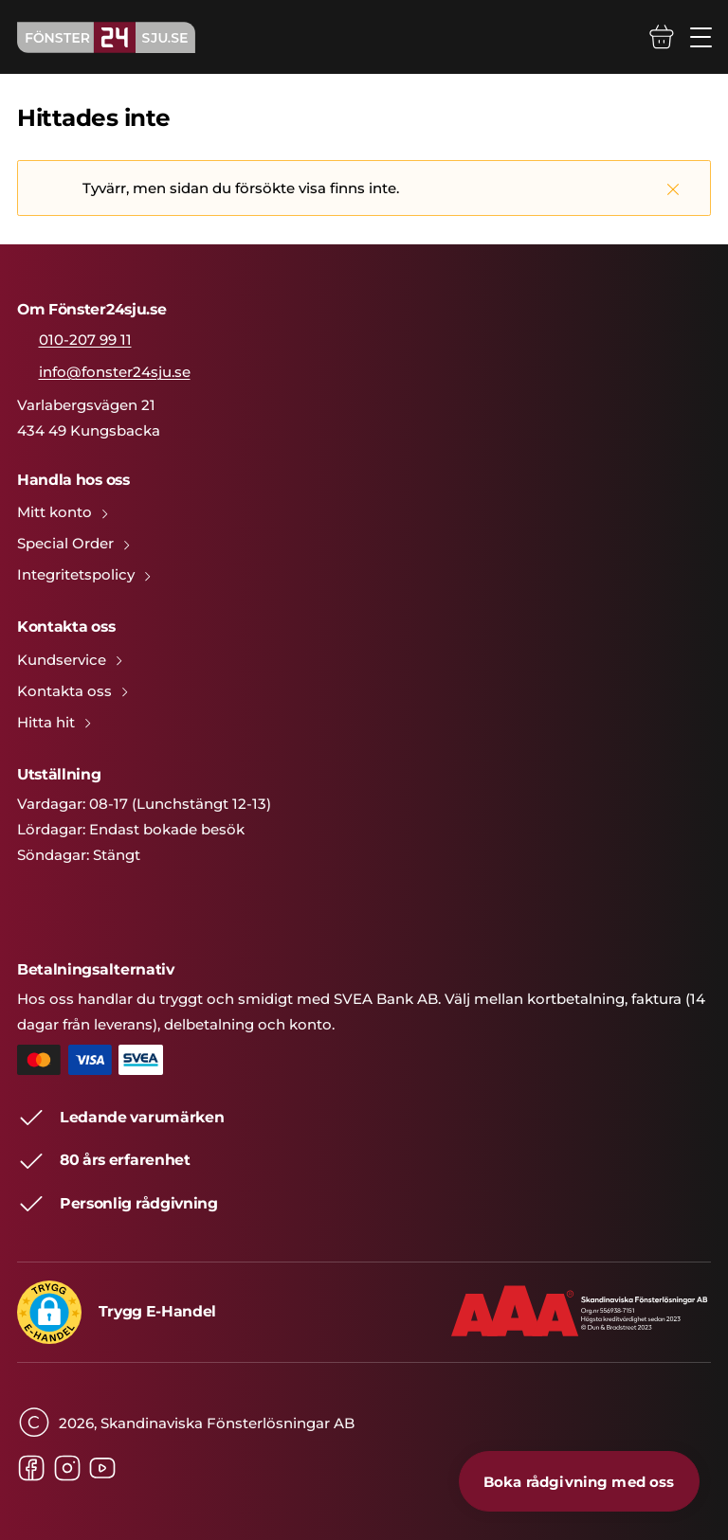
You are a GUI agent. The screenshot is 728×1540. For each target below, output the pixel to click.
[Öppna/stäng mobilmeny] (701, 37)
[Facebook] (31, 1468)
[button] (49, 1312)
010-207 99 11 (85, 340)
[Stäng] (673, 188)
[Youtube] (102, 1468)
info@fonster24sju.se (115, 372)
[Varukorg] (661, 37)
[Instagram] (67, 1468)
